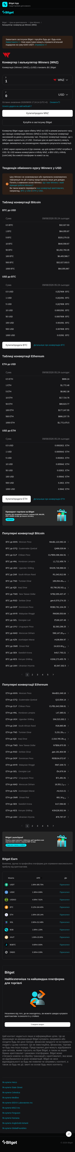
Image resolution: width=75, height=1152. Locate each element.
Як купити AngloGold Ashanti (15, 1123)
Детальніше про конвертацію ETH (49, 499)
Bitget (4, 23)
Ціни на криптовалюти (18, 23)
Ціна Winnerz (35, 23)
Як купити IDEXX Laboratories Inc (17, 1103)
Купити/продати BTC (16, 345)
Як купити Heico (9, 1082)
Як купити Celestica (11, 1092)
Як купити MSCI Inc (11, 1108)
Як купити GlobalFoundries (14, 1128)
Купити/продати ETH (16, 499)
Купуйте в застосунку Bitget (37, 122)
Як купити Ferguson (11, 1113)
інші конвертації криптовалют (50, 188)
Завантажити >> (13, 42)
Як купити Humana (10, 1118)
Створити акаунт (37, 1025)
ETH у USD (37, 191)
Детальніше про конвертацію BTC (49, 345)
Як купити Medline (10, 1097)
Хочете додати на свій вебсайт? (17, 106)
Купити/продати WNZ (37, 113)
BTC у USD (26, 191)
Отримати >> (41, 45)
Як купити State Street (12, 1087)
